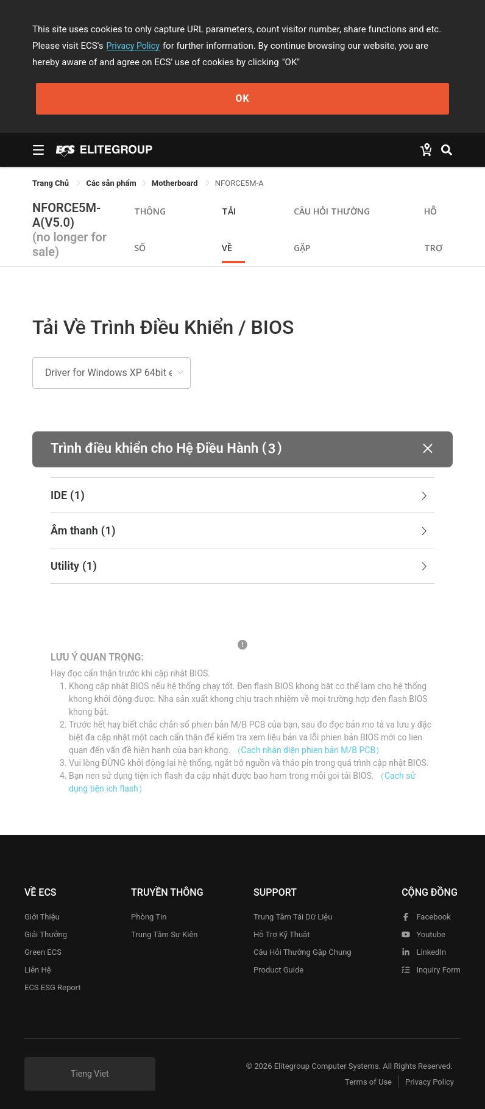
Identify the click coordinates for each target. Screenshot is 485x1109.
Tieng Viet (90, 1074)
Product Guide (278, 969)
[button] (242, 449)
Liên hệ (37, 969)
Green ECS (43, 952)
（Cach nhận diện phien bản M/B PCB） (308, 750)
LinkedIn (424, 952)
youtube (423, 934)
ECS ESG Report (52, 987)
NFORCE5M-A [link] (239, 183)
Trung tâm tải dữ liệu (292, 916)
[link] (111, 183)
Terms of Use (361, 1081)
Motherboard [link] (176, 183)
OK (242, 98)
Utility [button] (240, 566)
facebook (426, 916)
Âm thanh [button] (240, 530)
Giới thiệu (42, 916)
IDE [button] (240, 495)
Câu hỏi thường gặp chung (302, 952)
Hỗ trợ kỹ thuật (281, 934)
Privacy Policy (135, 45)
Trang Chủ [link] (51, 183)
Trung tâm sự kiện (164, 934)
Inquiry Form (431, 969)
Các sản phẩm (111, 183)
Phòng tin (148, 916)
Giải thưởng (45, 934)
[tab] (242, 495)
